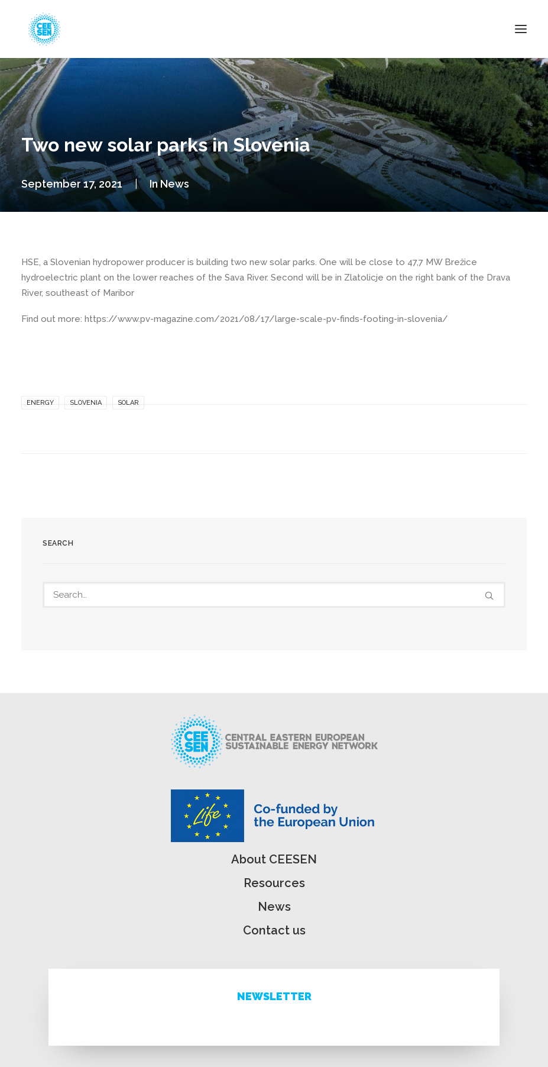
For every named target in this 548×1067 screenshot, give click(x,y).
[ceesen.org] (44, 29)
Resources (274, 883)
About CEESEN (274, 859)
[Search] (274, 595)
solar (128, 403)
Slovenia (86, 403)
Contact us (274, 930)
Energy (40, 403)
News (174, 184)
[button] (521, 29)
